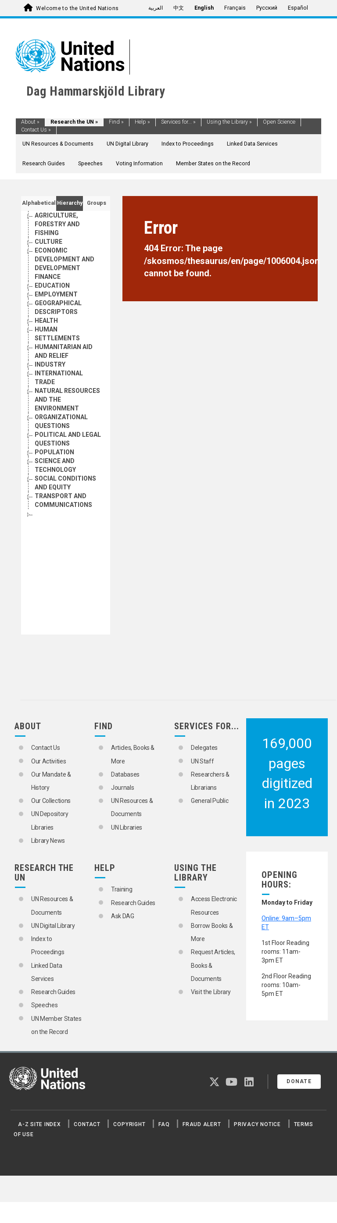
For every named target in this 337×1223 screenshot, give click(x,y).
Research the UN (74, 122)
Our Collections (51, 800)
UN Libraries (126, 827)
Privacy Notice (257, 1124)
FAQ (163, 1124)
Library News (48, 840)
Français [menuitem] (235, 8)
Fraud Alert (202, 1124)
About (30, 122)
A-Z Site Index (39, 1124)
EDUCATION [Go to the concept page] (52, 285)
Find (116, 122)
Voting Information (139, 163)
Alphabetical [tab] (39, 203)
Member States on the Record (213, 163)
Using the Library (229, 122)
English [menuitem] (204, 8)
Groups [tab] (96, 203)
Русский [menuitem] (266, 8)
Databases (125, 774)
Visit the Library (211, 991)
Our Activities (48, 761)
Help (142, 122)
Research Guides (43, 163)
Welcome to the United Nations (77, 8)
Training (121, 889)
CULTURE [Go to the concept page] (48, 241)
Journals (122, 787)
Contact (87, 1124)
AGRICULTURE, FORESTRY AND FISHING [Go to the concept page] (57, 224)
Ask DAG (122, 916)
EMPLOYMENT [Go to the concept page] (56, 294)
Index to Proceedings (187, 144)
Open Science (279, 122)
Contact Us (36, 130)
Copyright (129, 1124)
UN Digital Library (127, 144)
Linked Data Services (252, 144)
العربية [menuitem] (155, 8)
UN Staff (202, 761)
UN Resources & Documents (57, 144)
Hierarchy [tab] (69, 203)
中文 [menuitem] (178, 8)
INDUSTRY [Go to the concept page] (50, 364)
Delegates (204, 747)
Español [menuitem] (298, 8)
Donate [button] (299, 1081)
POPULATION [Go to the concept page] (54, 452)
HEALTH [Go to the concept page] (46, 320)
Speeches (90, 163)
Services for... (178, 122)
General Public (209, 800)
